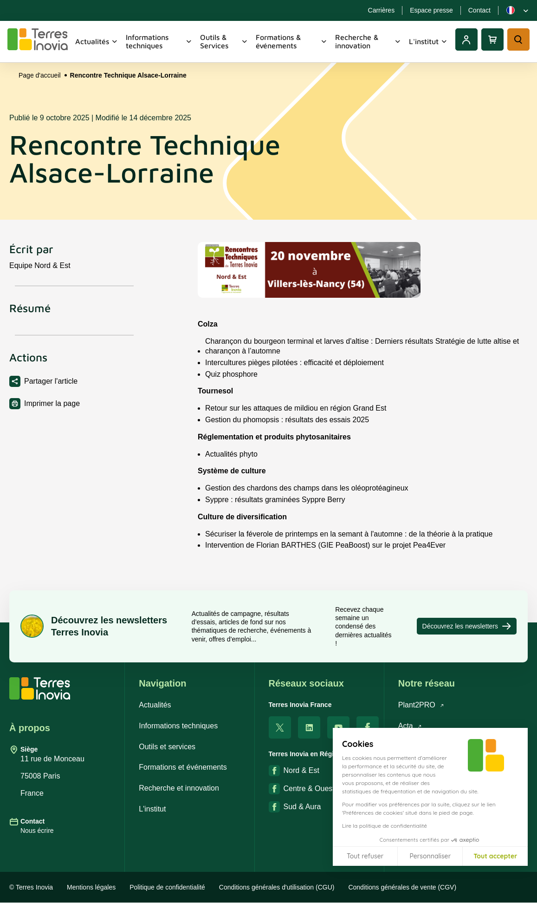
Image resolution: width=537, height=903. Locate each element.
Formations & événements (292, 41)
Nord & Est (294, 770)
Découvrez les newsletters (466, 626)
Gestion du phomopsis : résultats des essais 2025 (287, 426)
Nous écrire (37, 830)
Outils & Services (224, 41)
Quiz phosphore (231, 380)
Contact (479, 10)
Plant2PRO (421, 705)
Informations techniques (159, 41)
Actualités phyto (231, 460)
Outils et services (167, 747)
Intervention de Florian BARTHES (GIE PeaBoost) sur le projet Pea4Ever (325, 551)
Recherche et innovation (179, 788)
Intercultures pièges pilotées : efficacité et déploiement (294, 368)
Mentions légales (91, 887)
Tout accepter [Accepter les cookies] (495, 856)
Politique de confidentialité (167, 887)
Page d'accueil (40, 75)
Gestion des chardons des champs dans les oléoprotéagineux (306, 494)
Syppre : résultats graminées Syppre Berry (275, 506)
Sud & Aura (295, 806)
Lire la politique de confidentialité (384, 825)
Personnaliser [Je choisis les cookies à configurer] (430, 856)
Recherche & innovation (368, 41)
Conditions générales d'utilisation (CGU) (277, 887)
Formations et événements (182, 767)
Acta (410, 726)
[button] (523, 892)
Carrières (381, 10)
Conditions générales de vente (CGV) (402, 887)
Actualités (96, 41)
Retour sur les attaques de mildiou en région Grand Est (295, 414)
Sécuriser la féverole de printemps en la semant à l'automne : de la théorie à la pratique (348, 539)
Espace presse (431, 10)
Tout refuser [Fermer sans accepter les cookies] (365, 856)
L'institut (428, 41)
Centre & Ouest (302, 788)
